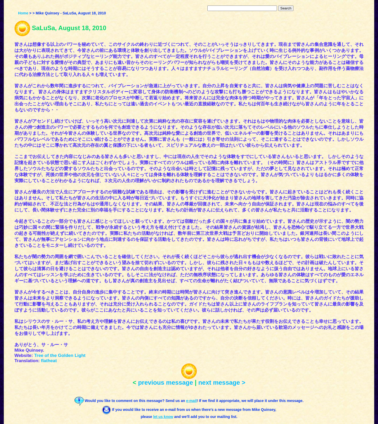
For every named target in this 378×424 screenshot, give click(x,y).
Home (23, 13)
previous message (165, 382)
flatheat (49, 360)
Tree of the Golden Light (60, 355)
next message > (221, 382)
